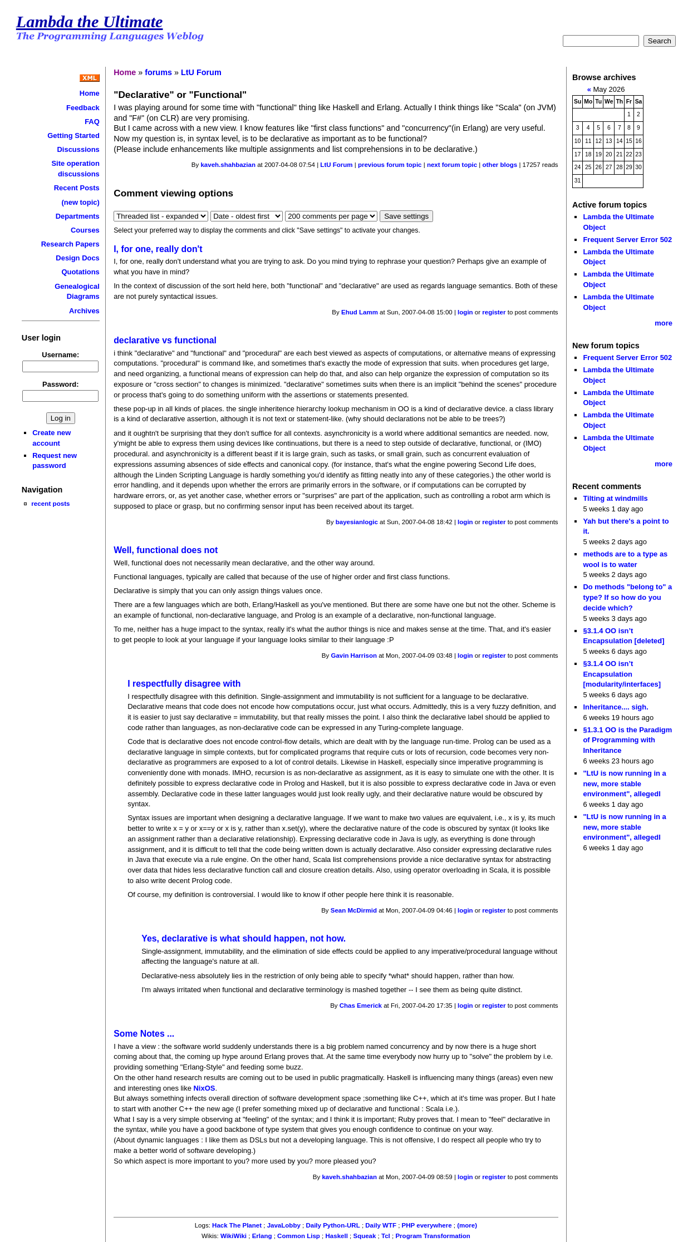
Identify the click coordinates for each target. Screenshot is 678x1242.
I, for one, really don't (158, 249)
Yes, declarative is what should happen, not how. (243, 938)
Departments (78, 216)
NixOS (204, 1088)
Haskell (337, 1236)
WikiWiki (233, 1236)
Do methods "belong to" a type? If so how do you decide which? (627, 597)
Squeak (364, 1236)
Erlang (262, 1236)
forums (158, 72)
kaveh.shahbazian (228, 164)
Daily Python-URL (333, 1225)
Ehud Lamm (359, 312)
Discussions (78, 149)
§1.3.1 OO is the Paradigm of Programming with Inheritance (627, 740)
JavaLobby (284, 1225)
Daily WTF (380, 1225)
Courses (85, 230)
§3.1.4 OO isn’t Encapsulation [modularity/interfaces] (622, 673)
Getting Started (73, 135)
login (465, 312)
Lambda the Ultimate (89, 21)
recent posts (50, 503)
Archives (84, 311)
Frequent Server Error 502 (627, 239)
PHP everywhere (427, 1225)
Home (90, 93)
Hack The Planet (237, 1225)
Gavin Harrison (354, 655)
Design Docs (77, 258)
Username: (60, 355)
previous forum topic (390, 164)
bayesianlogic (357, 522)
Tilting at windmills (615, 498)
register (493, 312)
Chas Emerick (361, 1005)
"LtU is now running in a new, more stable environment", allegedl (624, 783)
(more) (467, 1225)
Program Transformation (432, 1236)
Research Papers (70, 244)
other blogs (499, 164)
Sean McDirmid (354, 910)
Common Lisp (298, 1236)
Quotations (80, 272)
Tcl (385, 1236)
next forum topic (452, 164)
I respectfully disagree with (183, 683)
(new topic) (80, 202)
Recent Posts (77, 188)
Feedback (83, 107)
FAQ (92, 121)
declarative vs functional (165, 340)
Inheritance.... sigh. (615, 707)
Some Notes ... (144, 1033)
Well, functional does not (166, 550)
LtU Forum (201, 72)
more (663, 323)
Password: (60, 384)
